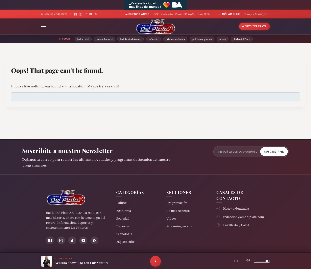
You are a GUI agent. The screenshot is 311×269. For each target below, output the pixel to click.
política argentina (202, 39)
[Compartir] (236, 261)
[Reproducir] (155, 261)
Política (121, 203)
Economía (123, 211)
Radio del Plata (241, 39)
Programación (176, 203)
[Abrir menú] (43, 26)
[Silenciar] (247, 261)
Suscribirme (274, 151)
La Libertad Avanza (130, 39)
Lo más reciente (178, 211)
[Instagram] (80, 14)
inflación (153, 39)
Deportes (123, 226)
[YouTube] (90, 14)
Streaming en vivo (179, 226)
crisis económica (175, 39)
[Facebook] (75, 14)
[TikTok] (85, 14)
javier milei (83, 39)
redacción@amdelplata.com (243, 217)
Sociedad (123, 218)
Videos (171, 218)
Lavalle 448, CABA (236, 225)
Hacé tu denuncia (236, 208)
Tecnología (124, 234)
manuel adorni (105, 39)
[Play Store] (96, 14)
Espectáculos (125, 242)
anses (222, 39)
